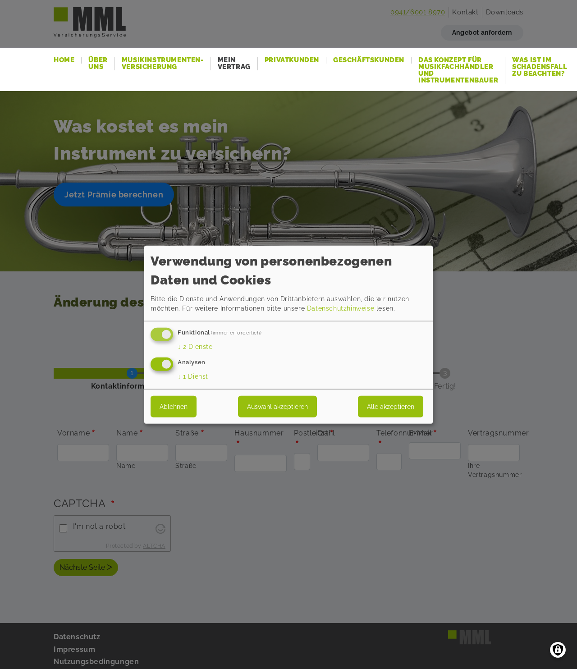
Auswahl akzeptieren (277, 406)
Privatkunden (292, 60)
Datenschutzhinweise (340, 308)
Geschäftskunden (368, 60)
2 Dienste (195, 346)
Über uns (97, 63)
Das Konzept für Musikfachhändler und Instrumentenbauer (458, 70)
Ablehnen (174, 406)
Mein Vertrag (234, 63)
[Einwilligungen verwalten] (558, 650)
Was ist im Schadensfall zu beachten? (539, 67)
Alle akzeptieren (390, 406)
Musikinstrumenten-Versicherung (163, 63)
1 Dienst (193, 375)
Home (64, 60)
